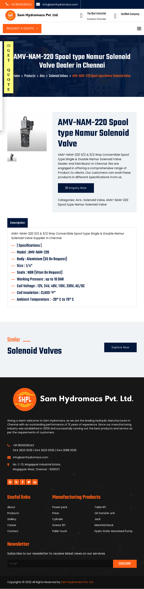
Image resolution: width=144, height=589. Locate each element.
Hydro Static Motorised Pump (113, 531)
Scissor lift (58, 525)
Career (11, 525)
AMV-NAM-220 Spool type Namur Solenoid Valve (93, 202)
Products (29, 76)
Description (17, 223)
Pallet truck (59, 531)
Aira (42, 76)
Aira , (79, 200)
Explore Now (120, 347)
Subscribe (124, 564)
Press (55, 513)
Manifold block (103, 525)
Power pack (59, 507)
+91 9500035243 (21, 4)
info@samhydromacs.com (60, 4)
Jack (97, 519)
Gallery (11, 519)
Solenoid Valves (58, 76)
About (11, 507)
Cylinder (57, 519)
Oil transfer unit (104, 513)
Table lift (100, 507)
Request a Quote (22, 28)
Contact (12, 531)
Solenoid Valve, (94, 200)
